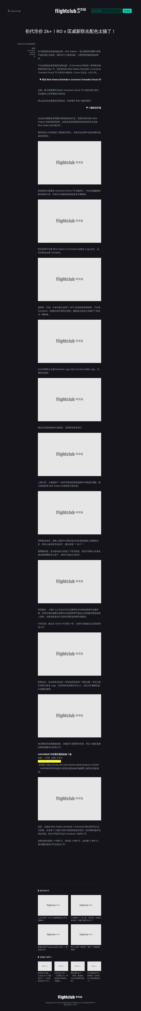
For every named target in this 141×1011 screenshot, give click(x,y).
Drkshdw (32, 52)
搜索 (127, 11)
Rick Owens (31, 50)
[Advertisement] (69, 863)
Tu (34, 56)
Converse (32, 54)
